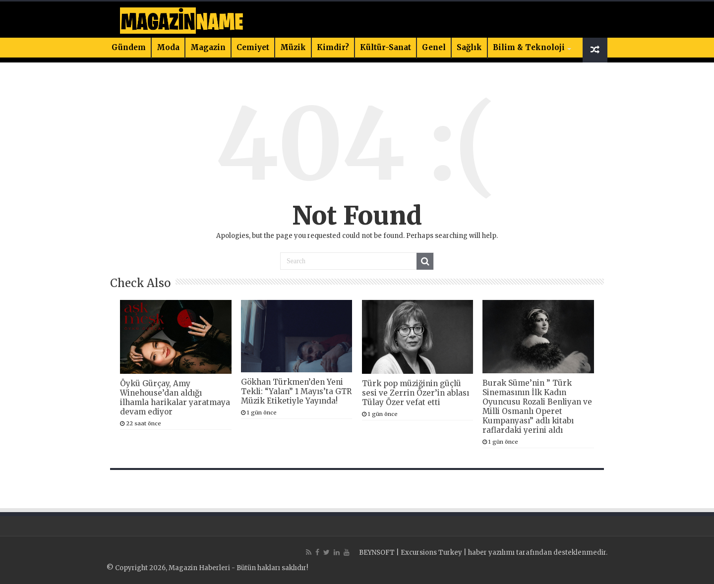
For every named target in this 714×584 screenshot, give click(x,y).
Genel (434, 47)
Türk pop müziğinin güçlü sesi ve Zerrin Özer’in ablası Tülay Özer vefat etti (415, 393)
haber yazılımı (491, 552)
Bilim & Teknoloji (529, 47)
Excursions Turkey (431, 552)
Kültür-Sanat (385, 47)
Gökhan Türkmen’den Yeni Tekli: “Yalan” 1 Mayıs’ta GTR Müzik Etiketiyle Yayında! (296, 391)
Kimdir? (333, 47)
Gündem (129, 47)
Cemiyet (253, 47)
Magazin (208, 47)
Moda (168, 47)
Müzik (293, 47)
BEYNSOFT (377, 552)
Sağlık (469, 47)
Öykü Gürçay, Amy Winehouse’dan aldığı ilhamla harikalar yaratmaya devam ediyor (175, 397)
